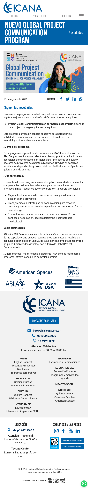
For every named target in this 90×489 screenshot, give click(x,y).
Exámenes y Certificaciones (64, 362)
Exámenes (64, 358)
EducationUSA (23, 407)
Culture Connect (23, 394)
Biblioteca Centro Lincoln (23, 398)
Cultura (66, 16)
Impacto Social (65, 384)
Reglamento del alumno (72, 446)
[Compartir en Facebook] (61, 99)
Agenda (64, 378)
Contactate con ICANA (44, 321)
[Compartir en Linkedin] (74, 99)
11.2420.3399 (46, 341)
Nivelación (23, 369)
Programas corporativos (23, 372)
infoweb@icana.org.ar (46, 330)
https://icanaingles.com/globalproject (36, 256)
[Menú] (81, 16)
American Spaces (65, 400)
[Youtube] (70, 430)
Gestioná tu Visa (23, 382)
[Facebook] (63, 430)
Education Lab (64, 367)
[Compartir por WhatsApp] (81, 99)
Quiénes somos (64, 393)
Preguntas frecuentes (23, 385)
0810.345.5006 (46, 336)
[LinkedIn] (77, 430)
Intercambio (23, 404)
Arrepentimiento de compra (72, 440)
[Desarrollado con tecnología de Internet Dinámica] (43, 480)
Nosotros (64, 390)
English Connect (23, 362)
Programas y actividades (65, 374)
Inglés (14, 16)
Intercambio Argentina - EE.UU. (23, 411)
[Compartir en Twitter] (67, 99)
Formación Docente (65, 371)
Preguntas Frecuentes (23, 365)
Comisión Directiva (64, 397)
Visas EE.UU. (40, 16)
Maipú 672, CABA (23, 430)
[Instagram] (56, 430)
